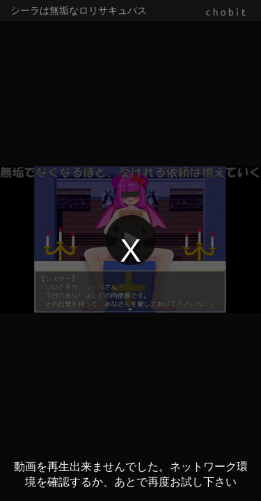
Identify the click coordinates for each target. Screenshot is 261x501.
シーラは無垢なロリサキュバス (78, 10)
